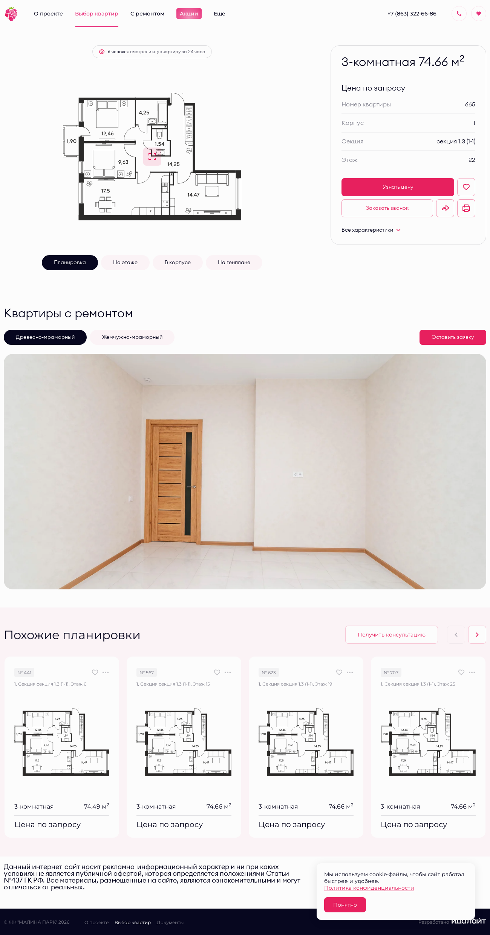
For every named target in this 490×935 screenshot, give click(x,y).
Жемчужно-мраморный (132, 337)
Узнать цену (398, 187)
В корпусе (178, 262)
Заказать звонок (387, 208)
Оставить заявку (453, 337)
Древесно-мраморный (45, 337)
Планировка (70, 262)
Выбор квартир (133, 922)
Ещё (219, 13)
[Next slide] (477, 635)
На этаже (125, 262)
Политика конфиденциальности (369, 887)
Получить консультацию (392, 634)
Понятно (345, 904)
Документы (170, 922)
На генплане (234, 262)
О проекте (96, 922)
